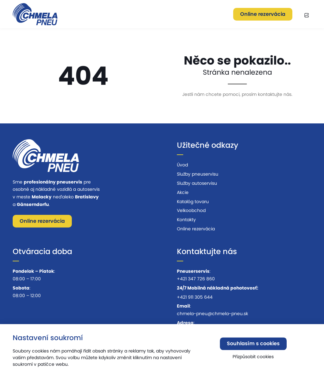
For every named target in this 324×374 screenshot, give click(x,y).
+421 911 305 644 (195, 297)
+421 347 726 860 (196, 279)
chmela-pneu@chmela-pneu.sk (212, 313)
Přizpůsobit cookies (253, 358)
